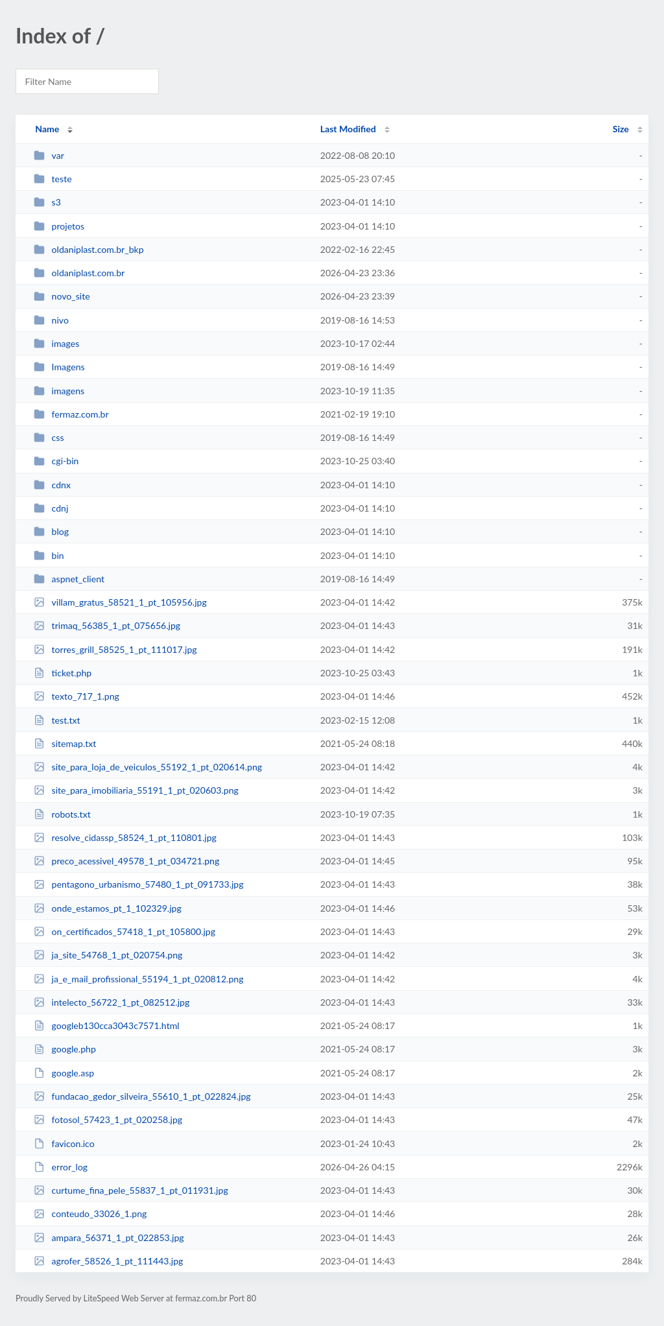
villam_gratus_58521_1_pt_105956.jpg (120, 602)
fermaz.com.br (71, 414)
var (49, 155)
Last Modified (348, 128)
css (49, 437)
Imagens (59, 366)
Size (621, 128)
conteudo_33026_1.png (90, 1213)
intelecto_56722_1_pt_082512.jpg (111, 1002)
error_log (61, 1166)
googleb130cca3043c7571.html (106, 1025)
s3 (47, 201)
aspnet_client (69, 578)
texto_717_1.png (76, 696)
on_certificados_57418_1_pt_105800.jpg (124, 931)
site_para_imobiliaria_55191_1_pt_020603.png (136, 790)
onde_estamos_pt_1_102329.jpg (108, 908)
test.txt (57, 720)
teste (52, 178)
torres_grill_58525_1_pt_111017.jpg (115, 649)
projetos (59, 225)
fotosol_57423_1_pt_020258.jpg (108, 1119)
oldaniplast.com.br (79, 272)
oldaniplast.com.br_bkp (88, 249)
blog (51, 531)
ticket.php (62, 672)
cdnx (52, 484)
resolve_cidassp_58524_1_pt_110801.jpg (125, 837)
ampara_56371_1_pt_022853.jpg (109, 1237)
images (56, 343)
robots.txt (62, 814)
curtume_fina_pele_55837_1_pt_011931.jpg (131, 1190)
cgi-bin (56, 460)
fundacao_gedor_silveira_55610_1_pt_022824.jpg (142, 1096)
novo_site (62, 296)
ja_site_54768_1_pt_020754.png (108, 954)
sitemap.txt (65, 743)
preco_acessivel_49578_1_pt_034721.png (126, 860)
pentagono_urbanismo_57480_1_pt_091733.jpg (138, 884)
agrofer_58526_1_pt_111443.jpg (108, 1260)
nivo (51, 320)
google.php (65, 1048)
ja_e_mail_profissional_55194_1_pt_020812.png (138, 978)
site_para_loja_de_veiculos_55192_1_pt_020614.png (148, 766)
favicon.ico (64, 1143)
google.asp (64, 1072)
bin (49, 555)
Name (47, 128)
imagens (59, 390)
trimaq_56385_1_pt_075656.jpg (107, 625)
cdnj (51, 508)
